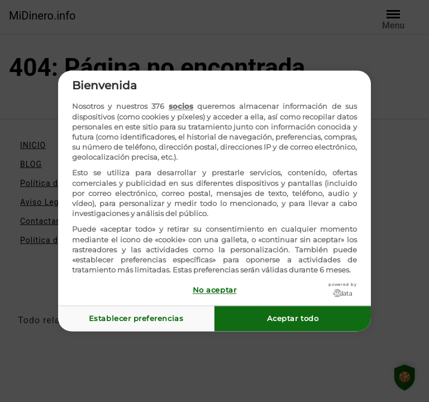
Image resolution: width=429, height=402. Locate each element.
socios (181, 106)
